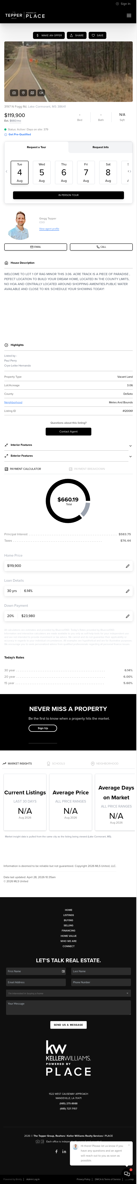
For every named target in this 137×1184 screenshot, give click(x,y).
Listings (68, 915)
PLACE (109, 1135)
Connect (69, 946)
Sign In (123, 4)
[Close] (129, 1145)
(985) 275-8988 (68, 1103)
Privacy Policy (83, 1179)
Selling (68, 925)
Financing (68, 930)
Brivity (19, 1179)
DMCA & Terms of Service (108, 1179)
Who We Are (68, 941)
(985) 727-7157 (68, 1108)
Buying (68, 920)
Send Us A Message (68, 1024)
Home (68, 910)
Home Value (69, 936)
